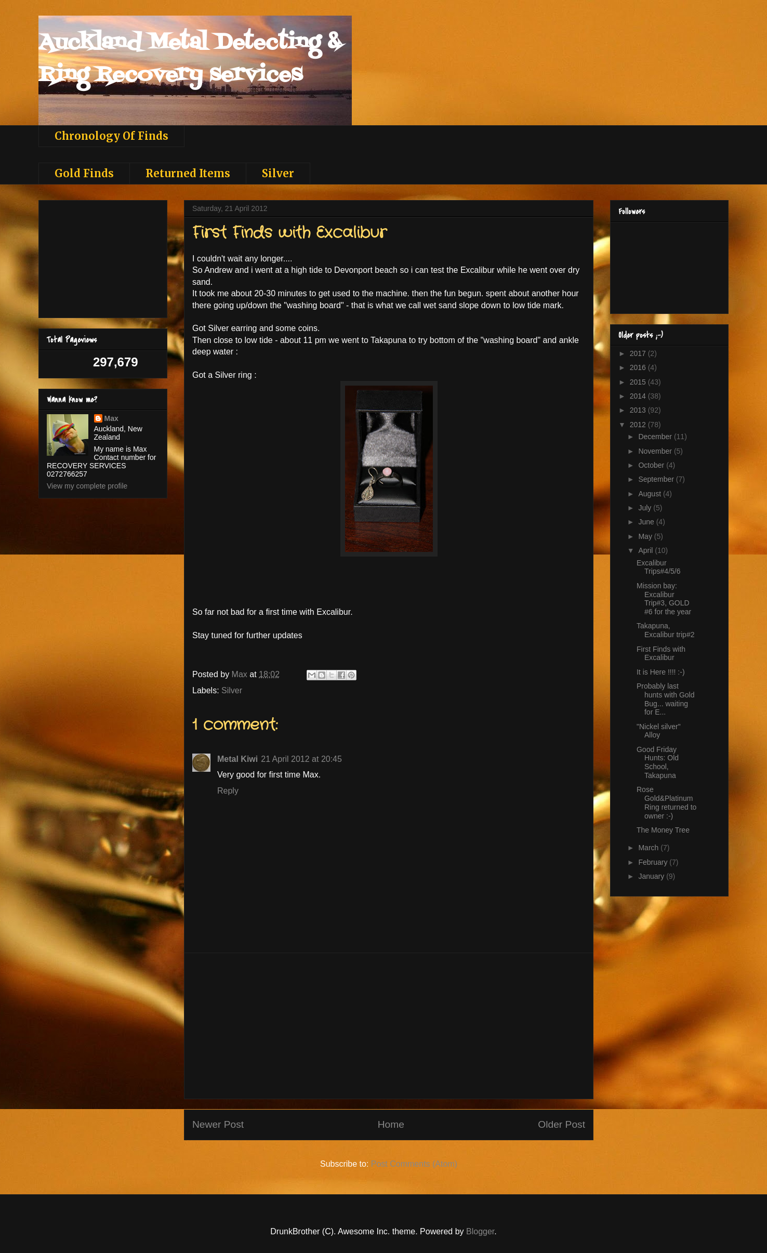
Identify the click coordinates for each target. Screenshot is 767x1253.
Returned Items (188, 173)
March (649, 847)
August (650, 494)
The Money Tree (663, 830)
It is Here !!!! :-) (661, 672)
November (655, 451)
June (647, 522)
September (657, 479)
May (646, 536)
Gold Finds (84, 173)
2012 (639, 424)
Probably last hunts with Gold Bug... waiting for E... (666, 699)
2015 (639, 382)
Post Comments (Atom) (414, 1163)
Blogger (480, 1231)
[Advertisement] (389, 1026)
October (652, 465)
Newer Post (218, 1124)
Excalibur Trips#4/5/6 (659, 567)
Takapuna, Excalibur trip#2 (666, 630)
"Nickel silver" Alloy (659, 731)
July (645, 508)
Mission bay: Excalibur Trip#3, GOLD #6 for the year (664, 599)
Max (111, 418)
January (652, 876)
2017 (639, 353)
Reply (228, 790)
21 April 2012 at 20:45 (301, 759)
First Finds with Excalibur (661, 653)
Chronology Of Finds (111, 135)
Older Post (561, 1124)
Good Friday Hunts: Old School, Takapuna (658, 762)
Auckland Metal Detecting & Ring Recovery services (189, 59)
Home (391, 1124)
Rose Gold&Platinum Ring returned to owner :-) (666, 802)
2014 (639, 396)
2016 (639, 367)
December (655, 436)
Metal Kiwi (237, 759)
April (646, 550)
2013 (639, 410)
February (653, 862)
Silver (278, 173)
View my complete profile (87, 486)
